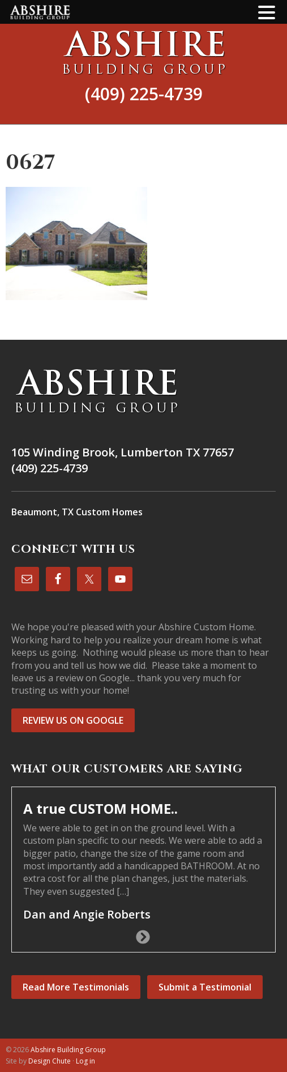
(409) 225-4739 (144, 93)
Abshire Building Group (143, 52)
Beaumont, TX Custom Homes (77, 512)
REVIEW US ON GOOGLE (73, 720)
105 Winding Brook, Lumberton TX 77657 (122, 452)
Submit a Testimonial (205, 987)
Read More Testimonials (76, 987)
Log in (85, 1061)
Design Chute (49, 1061)
